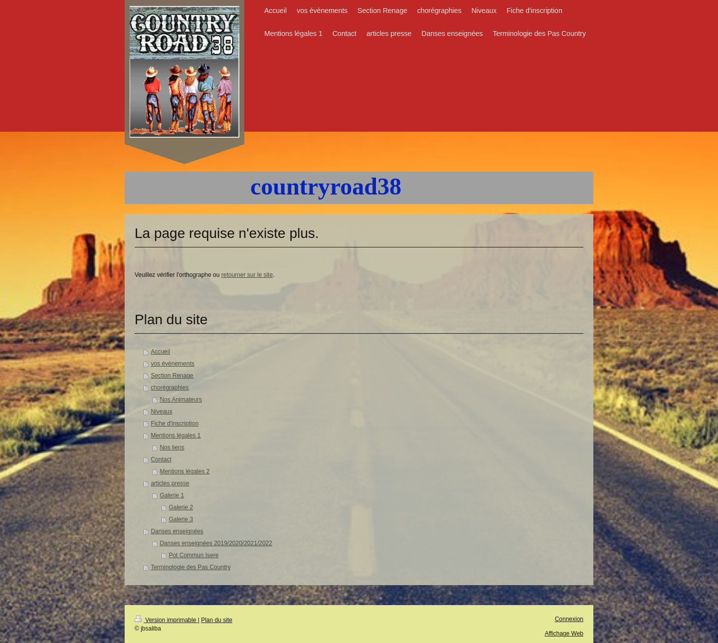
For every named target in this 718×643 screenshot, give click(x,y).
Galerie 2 (181, 507)
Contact (161, 459)
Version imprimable (166, 620)
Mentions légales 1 (175, 435)
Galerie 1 (172, 495)
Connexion (569, 619)
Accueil (160, 351)
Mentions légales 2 (184, 471)
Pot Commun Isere (193, 555)
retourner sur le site (247, 274)
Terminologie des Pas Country (190, 567)
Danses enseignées (177, 531)
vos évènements (172, 363)
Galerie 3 (181, 519)
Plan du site (216, 620)
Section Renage (172, 375)
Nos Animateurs (181, 399)
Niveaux (161, 411)
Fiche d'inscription (174, 423)
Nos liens (172, 447)
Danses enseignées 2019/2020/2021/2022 (216, 543)
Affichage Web (563, 633)
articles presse (170, 483)
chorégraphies (169, 387)
